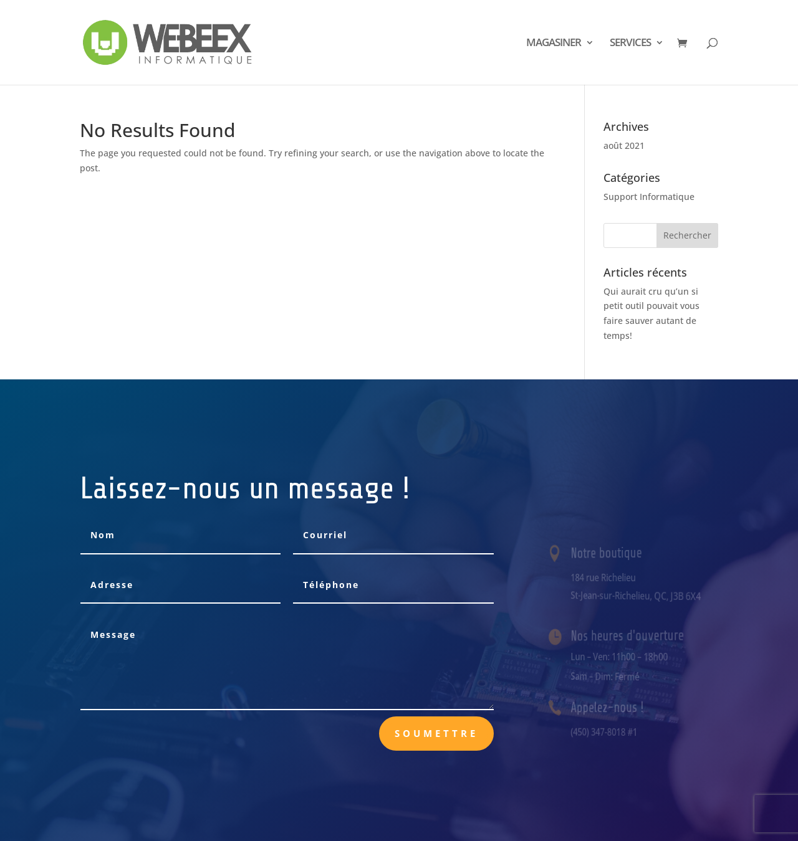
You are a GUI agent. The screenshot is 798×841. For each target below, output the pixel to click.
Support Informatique (649, 196)
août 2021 (624, 145)
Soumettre (436, 733)
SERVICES (630, 43)
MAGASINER (553, 43)
